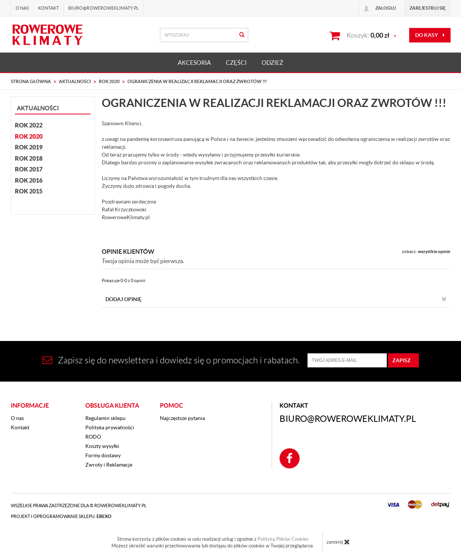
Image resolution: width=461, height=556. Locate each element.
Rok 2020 (28, 136)
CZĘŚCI (236, 62)
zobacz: (426, 251)
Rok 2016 (28, 180)
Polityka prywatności (109, 427)
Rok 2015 (28, 191)
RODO (93, 437)
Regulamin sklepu (105, 418)
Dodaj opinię (275, 299)
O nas (22, 8)
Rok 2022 (28, 125)
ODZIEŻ (272, 62)
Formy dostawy (103, 455)
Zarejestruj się (428, 8)
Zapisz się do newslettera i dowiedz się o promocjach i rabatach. (171, 360)
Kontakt (48, 8)
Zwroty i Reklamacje (108, 465)
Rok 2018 (28, 158)
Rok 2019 (28, 147)
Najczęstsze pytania (182, 418)
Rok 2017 (28, 169)
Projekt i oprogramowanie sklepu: (61, 516)
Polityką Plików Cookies (283, 539)
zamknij (338, 542)
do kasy (430, 35)
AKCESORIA (194, 62)
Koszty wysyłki (102, 446)
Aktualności (38, 108)
